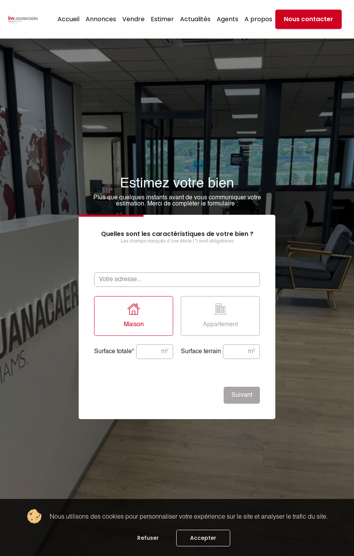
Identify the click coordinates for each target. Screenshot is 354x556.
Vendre (133, 19)
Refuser (148, 538)
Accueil (68, 19)
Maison (134, 315)
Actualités (195, 19)
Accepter (203, 538)
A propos (258, 19)
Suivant (241, 395)
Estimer (162, 19)
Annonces (101, 19)
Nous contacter (308, 19)
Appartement (220, 315)
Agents (227, 19)
